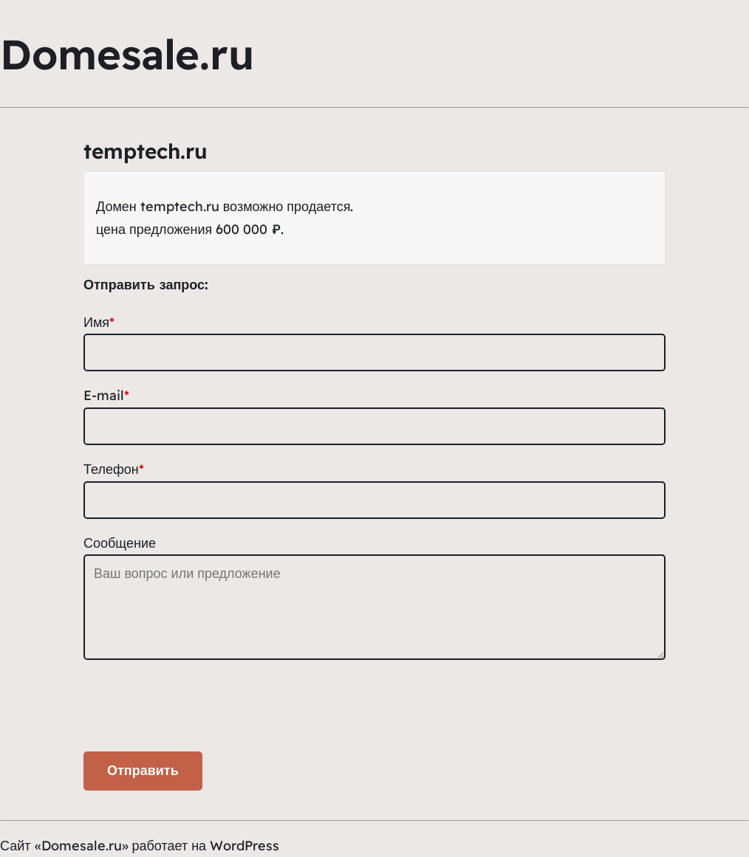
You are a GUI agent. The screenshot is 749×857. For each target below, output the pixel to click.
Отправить (143, 770)
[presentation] (195, 709)
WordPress (244, 845)
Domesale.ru (127, 54)
